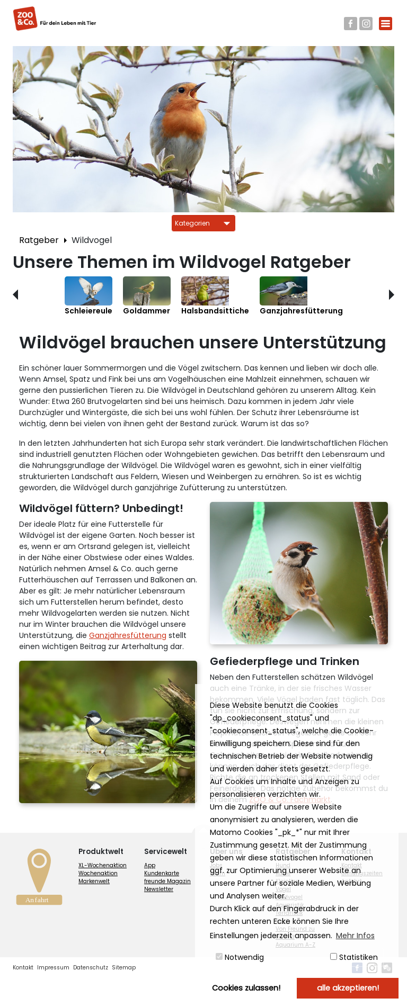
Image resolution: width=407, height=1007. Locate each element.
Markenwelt (94, 881)
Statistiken (354, 957)
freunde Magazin (167, 881)
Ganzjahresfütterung (127, 635)
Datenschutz (90, 968)
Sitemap (124, 968)
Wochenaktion (98, 873)
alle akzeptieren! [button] (348, 988)
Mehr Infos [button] (355, 935)
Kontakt (23, 968)
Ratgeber (39, 240)
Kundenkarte (161, 873)
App (149, 865)
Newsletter (158, 889)
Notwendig (240, 957)
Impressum (53, 968)
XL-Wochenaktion (102, 865)
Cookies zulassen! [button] (246, 988)
